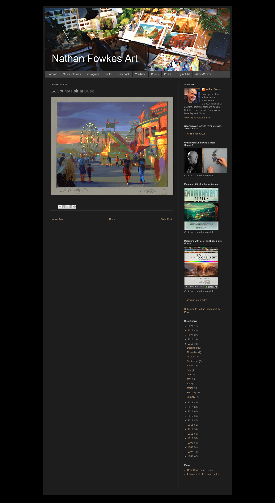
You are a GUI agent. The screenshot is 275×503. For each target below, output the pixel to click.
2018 (191, 402)
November (192, 352)
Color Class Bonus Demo (200, 470)
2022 (191, 330)
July (189, 370)
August (191, 365)
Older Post (166, 219)
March (190, 388)
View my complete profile (197, 117)
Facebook (123, 74)
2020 (191, 339)
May (189, 379)
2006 (191, 456)
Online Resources (196, 133)
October (191, 356)
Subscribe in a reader (196, 300)
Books (155, 74)
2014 (191, 420)
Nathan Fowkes (213, 89)
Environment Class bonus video (203, 474)
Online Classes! (72, 74)
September (193, 361)
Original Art (183, 74)
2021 (191, 335)
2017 (191, 407)
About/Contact (203, 74)
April (189, 383)
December (192, 348)
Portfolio (52, 74)
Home (112, 219)
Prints (167, 74)
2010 (191, 438)
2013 (191, 425)
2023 (191, 326)
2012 (191, 429)
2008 (191, 447)
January (191, 397)
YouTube (140, 74)
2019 (191, 344)
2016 (191, 411)
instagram (93, 74)
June (189, 374)
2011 (191, 434)
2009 (191, 442)
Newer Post (57, 219)
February (192, 392)
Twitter (108, 74)
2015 (191, 416)
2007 (191, 451)
